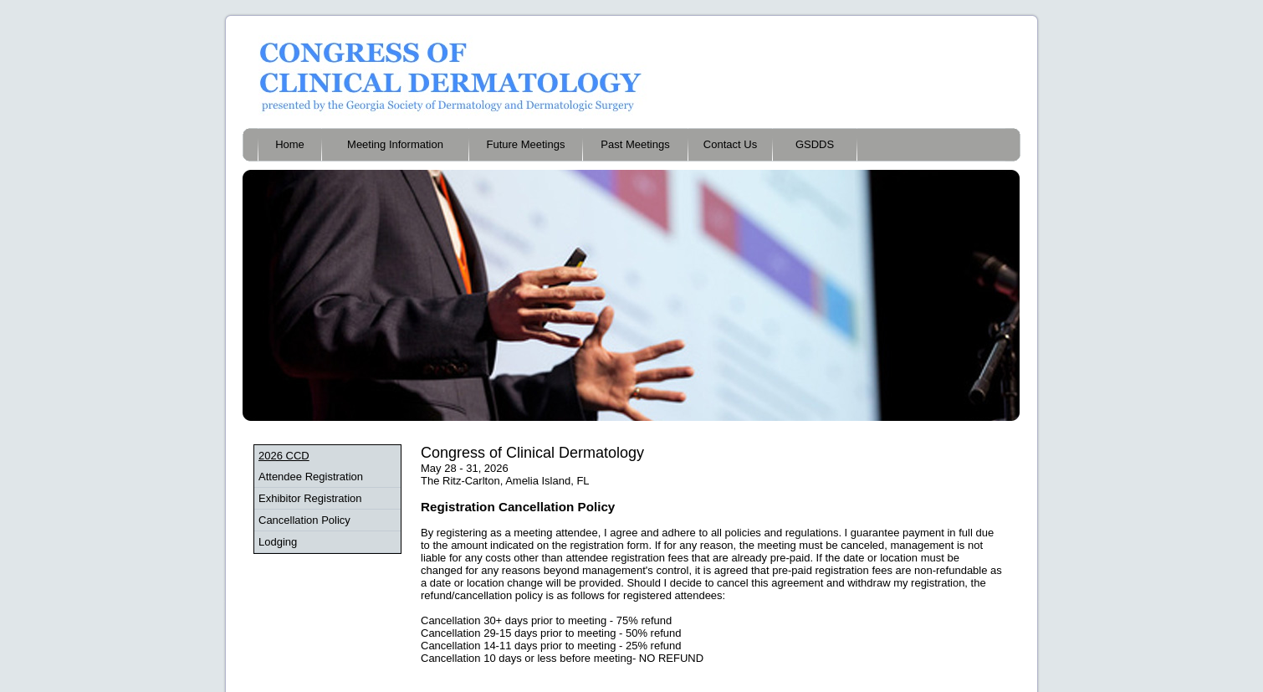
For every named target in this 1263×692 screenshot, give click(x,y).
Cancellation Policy (304, 520)
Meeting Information (395, 144)
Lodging (277, 542)
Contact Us (730, 144)
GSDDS (814, 144)
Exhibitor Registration (310, 498)
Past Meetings (635, 144)
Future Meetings (526, 144)
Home (289, 144)
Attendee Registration (310, 476)
